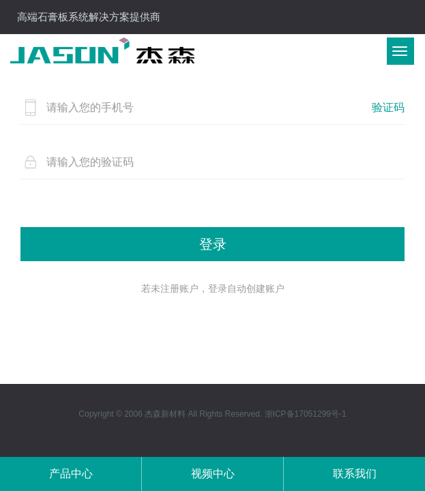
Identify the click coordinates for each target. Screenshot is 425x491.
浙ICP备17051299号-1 (306, 414)
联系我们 (355, 473)
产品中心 (71, 473)
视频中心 (213, 473)
